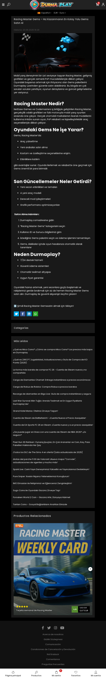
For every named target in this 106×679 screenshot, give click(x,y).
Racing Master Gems (35, 306)
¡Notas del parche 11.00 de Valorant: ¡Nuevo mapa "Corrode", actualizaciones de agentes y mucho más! (44, 461)
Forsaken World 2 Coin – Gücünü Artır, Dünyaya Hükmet (41, 497)
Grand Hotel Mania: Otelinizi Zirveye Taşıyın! (35, 410)
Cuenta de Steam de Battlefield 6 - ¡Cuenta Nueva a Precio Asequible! (49, 418)
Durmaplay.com (29, 220)
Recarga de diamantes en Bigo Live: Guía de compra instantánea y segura (52, 393)
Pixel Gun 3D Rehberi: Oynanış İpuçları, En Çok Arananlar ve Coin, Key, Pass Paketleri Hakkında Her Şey (51, 444)
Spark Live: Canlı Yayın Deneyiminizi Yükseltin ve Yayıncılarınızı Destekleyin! (51, 469)
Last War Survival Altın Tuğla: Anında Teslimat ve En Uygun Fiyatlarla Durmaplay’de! (47, 402)
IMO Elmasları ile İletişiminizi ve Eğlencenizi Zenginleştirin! (42, 483)
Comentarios (53, 659)
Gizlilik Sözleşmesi (53, 639)
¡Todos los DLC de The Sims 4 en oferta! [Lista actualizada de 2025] (48, 452)
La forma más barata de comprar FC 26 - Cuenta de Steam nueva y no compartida (50, 371)
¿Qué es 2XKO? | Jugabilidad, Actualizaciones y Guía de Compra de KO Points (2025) (50, 361)
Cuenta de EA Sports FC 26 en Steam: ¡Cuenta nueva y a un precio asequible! (53, 424)
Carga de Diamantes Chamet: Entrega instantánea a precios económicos (51, 379)
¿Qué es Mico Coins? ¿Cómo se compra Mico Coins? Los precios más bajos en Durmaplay (53, 351)
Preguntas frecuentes (53, 664)
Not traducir (53, 654)
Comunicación (53, 644)
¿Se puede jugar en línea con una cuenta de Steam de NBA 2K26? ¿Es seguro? (49, 433)
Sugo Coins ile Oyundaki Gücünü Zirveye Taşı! (36, 490)
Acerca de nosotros (53, 634)
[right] (90, 569)
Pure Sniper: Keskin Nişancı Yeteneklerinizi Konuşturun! (41, 476)
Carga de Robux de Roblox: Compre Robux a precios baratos (45, 386)
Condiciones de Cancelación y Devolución (53, 649)
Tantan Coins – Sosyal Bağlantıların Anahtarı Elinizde (40, 504)
